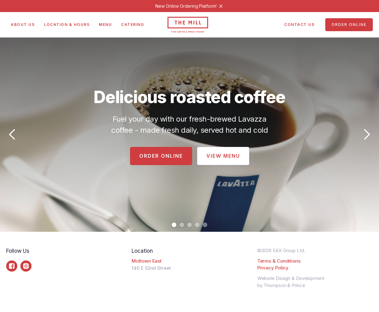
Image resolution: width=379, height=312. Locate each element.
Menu (105, 24)
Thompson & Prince (284, 285)
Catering (132, 24)
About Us (23, 24)
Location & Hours (67, 24)
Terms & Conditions (279, 261)
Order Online (349, 24)
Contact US (299, 24)
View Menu (223, 156)
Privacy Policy (273, 268)
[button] (12, 134)
